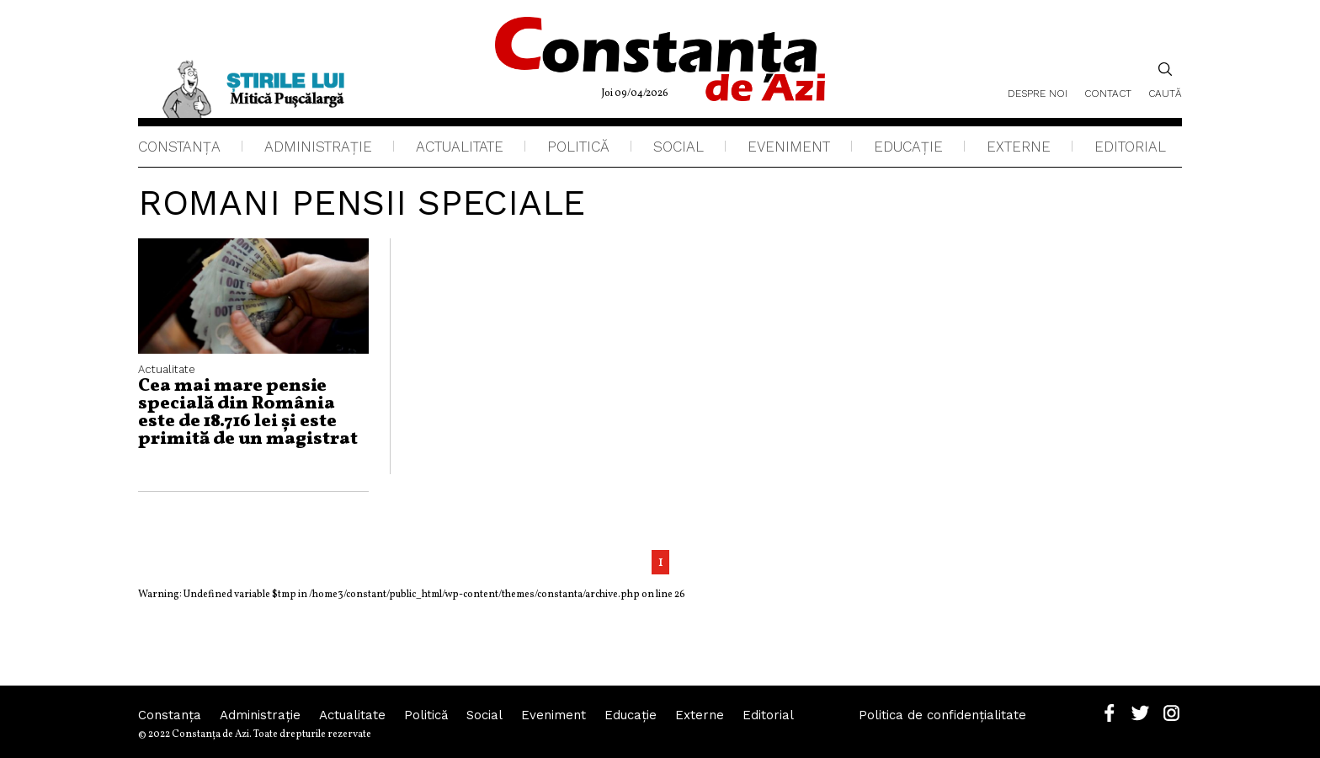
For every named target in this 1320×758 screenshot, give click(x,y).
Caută (1165, 80)
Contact (1107, 93)
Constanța (179, 146)
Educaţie (908, 146)
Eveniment (789, 146)
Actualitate (459, 146)
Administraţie (318, 146)
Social (678, 146)
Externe (1019, 146)
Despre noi (1037, 93)
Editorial (1130, 146)
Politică (578, 146)
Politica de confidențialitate (942, 715)
